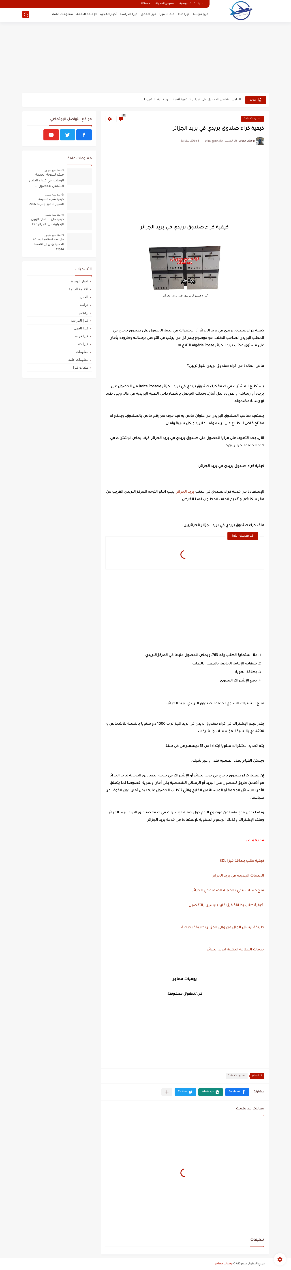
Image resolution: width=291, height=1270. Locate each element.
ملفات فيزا (167, 14)
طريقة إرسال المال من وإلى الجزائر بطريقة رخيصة (222, 928)
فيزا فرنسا (200, 14)
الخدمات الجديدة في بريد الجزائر (238, 876)
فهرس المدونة (165, 3)
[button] (237, 1092)
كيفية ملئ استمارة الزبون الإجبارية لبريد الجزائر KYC (47, 222)
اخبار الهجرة (79, 281)
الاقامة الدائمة (78, 289)
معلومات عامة (62, 14)
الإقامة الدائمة (86, 14)
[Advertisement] (145, 58)
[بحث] (25, 14)
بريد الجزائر (185, 492)
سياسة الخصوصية (191, 3)
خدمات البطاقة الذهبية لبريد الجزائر (235, 950)
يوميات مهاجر (224, 1264)
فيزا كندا (184, 14)
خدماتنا (145, 3)
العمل (84, 297)
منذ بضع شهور (52, 170)
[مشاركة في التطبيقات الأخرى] (166, 1092)
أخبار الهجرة (108, 14)
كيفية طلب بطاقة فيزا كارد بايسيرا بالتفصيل (225, 905)
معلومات (82, 352)
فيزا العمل (148, 14)
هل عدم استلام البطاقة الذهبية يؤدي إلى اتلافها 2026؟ (48, 244)
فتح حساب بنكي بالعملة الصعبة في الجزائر (227, 891)
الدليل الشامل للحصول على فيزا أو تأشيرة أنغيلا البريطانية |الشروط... (191, 99)
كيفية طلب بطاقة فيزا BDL (242, 861)
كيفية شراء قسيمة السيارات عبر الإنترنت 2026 (46, 202)
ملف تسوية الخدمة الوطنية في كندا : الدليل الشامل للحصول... (46, 180)
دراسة (83, 305)
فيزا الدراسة (128, 14)
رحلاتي (83, 312)
